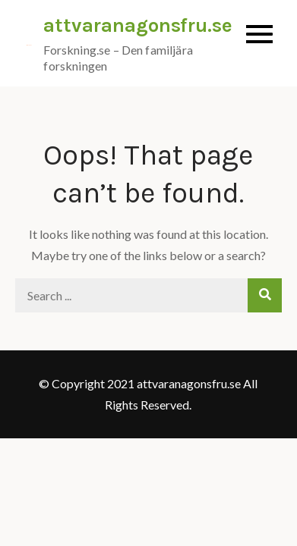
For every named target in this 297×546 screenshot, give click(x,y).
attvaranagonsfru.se (137, 25)
